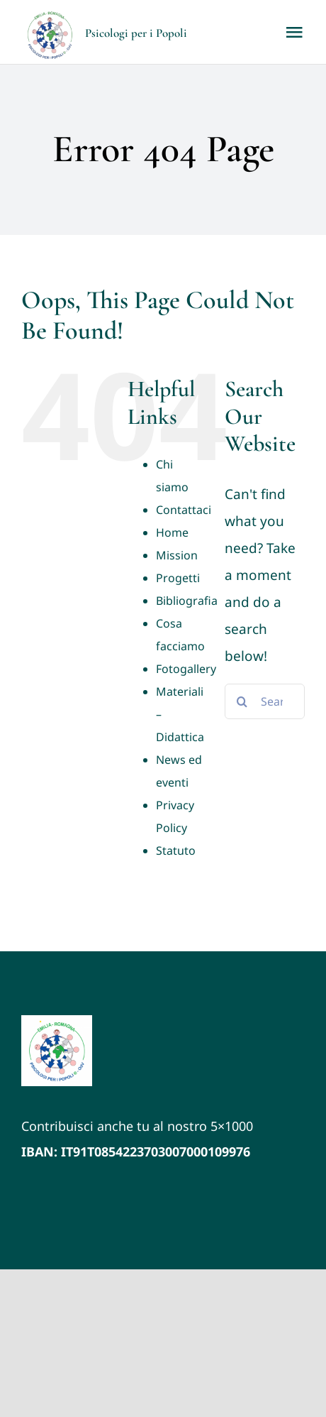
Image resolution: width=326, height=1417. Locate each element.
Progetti (178, 578)
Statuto (176, 850)
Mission (177, 555)
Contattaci (183, 510)
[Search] (242, 701)
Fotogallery (186, 669)
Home (172, 532)
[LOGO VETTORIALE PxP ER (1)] (56, 1021)
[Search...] (265, 701)
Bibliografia (187, 600)
